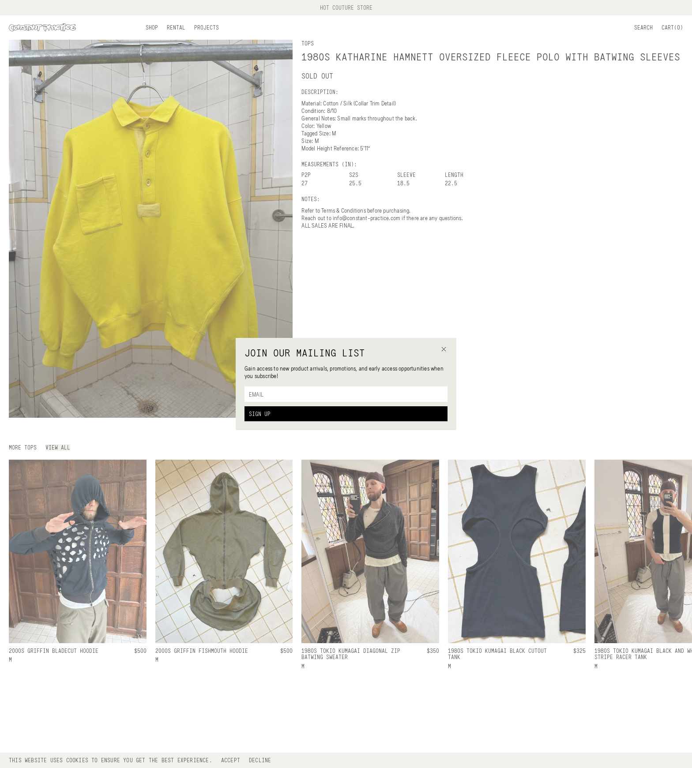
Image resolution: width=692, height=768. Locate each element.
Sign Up (260, 413)
